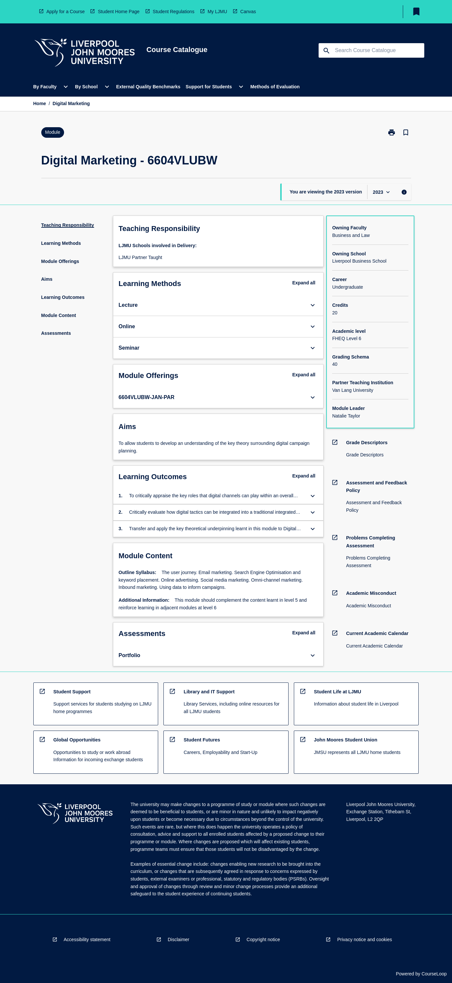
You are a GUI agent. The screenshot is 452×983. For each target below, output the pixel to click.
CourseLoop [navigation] (434, 973)
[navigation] (84, 54)
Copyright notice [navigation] (263, 939)
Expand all (303, 282)
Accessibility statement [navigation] (87, 939)
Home (39, 103)
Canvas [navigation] (248, 11)
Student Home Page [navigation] (118, 11)
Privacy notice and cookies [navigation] (364, 939)
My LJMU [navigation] (217, 11)
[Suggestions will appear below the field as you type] (372, 50)
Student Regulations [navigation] (173, 11)
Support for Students (209, 86)
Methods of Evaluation (274, 86)
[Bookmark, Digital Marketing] (405, 132)
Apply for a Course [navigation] (66, 11)
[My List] (416, 11)
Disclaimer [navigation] (178, 939)
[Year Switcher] (381, 192)
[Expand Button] (312, 305)
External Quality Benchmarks (148, 86)
